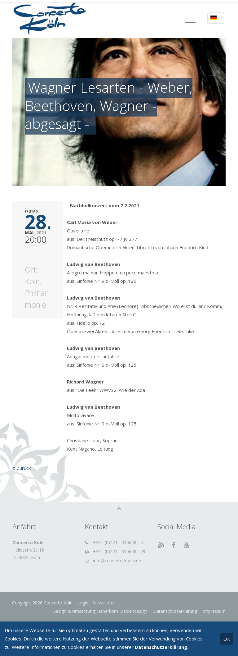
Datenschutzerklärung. (161, 647)
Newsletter (104, 603)
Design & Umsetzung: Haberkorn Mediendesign (99, 611)
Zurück (24, 468)
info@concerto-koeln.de (117, 560)
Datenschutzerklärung (174, 611)
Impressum (214, 611)
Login (83, 603)
